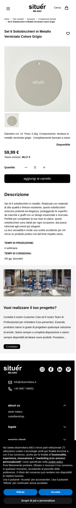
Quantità (9, 167)
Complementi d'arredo (47, 19)
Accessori (31, 19)
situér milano (15, 411)
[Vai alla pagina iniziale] (37, 8)
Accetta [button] (55, 492)
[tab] (37, 405)
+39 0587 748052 (24, 388)
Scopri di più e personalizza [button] (38, 500)
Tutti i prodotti (18, 19)
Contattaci (12, 346)
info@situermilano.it (25, 382)
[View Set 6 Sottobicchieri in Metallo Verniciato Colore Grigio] (11, 120)
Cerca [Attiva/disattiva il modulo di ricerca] (57, 7)
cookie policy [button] (55, 461)
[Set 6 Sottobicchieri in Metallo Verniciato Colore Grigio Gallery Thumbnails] (37, 120)
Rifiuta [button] (21, 492)
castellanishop (16, 416)
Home (6, 19)
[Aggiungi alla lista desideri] (68, 33)
